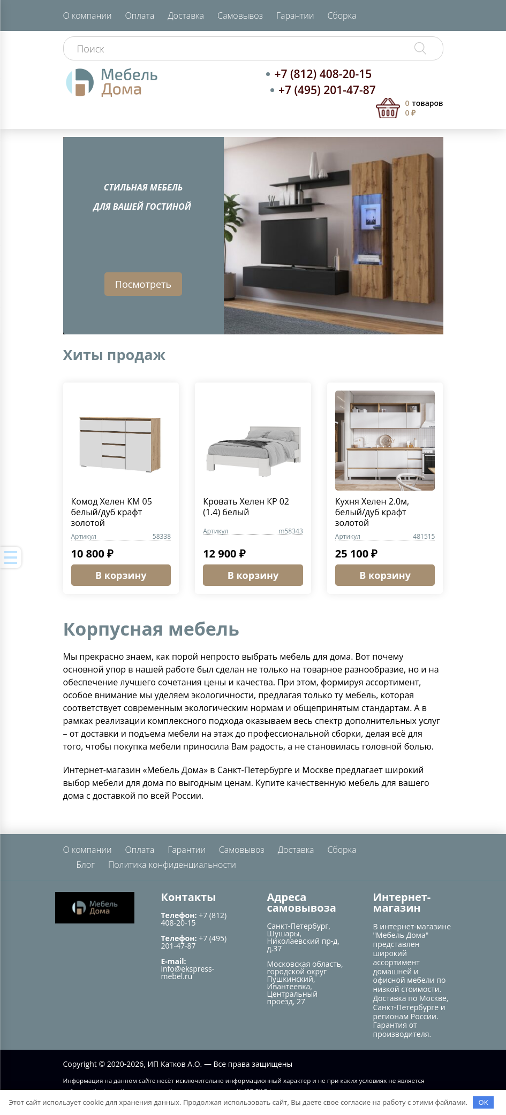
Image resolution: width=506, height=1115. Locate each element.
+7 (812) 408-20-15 (323, 73)
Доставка (186, 15)
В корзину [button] (121, 575)
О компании (87, 15)
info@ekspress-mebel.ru (188, 972)
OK (483, 1102)
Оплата (139, 15)
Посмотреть (143, 284)
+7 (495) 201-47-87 (327, 90)
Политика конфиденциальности (172, 864)
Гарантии (295, 15)
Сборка (342, 15)
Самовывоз (240, 15)
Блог (86, 864)
